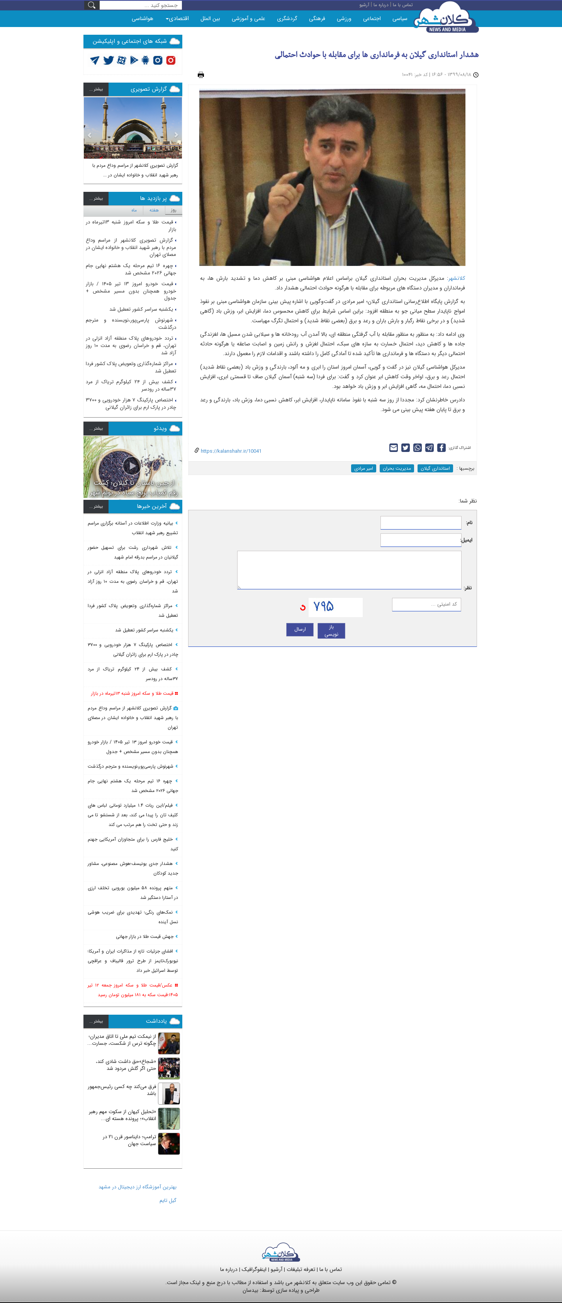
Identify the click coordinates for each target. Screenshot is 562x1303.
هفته (154, 210)
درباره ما (229, 1269)
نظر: (468, 588)
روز (174, 209)
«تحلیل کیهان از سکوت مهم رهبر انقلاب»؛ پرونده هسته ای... (122, 1115)
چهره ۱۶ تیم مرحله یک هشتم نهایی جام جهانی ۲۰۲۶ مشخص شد (131, 269)
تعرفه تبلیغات (301, 1269)
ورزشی (344, 18)
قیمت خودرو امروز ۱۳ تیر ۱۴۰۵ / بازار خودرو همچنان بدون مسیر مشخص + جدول (131, 291)
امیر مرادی (363, 468)
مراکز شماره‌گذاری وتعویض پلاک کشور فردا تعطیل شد (131, 367)
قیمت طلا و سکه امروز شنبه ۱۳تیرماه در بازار (131, 226)
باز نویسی (331, 630)
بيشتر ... (96, 89)
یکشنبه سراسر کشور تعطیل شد (142, 309)
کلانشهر (456, 278)
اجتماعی (372, 18)
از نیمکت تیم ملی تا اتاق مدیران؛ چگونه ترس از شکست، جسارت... (121, 1040)
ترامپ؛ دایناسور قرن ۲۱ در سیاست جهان (129, 1140)
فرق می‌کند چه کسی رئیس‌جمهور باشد (122, 1090)
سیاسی (399, 18)
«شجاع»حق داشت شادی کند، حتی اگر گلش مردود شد (126, 1065)
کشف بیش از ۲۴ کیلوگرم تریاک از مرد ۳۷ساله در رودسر (131, 385)
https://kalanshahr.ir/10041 (230, 451)
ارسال (300, 629)
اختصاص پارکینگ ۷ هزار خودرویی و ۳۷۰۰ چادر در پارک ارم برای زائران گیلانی (131, 403)
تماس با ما (330, 1269)
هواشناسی (142, 18)
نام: (469, 523)
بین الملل (210, 18)
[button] (89, 138)
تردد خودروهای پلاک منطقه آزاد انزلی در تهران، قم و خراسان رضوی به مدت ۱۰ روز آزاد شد (131, 345)
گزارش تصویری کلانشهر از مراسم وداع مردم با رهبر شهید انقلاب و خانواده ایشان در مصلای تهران (131, 247)
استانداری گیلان (435, 468)
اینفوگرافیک (254, 1269)
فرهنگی (317, 18)
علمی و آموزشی (248, 18)
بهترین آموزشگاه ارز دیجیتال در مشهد (137, 1187)
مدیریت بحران (397, 468)
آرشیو (276, 1269)
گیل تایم (168, 1200)
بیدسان (250, 1290)
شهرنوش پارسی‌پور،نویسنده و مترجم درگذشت (131, 324)
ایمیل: (467, 540)
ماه (134, 210)
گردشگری (287, 18)
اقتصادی (177, 18)
